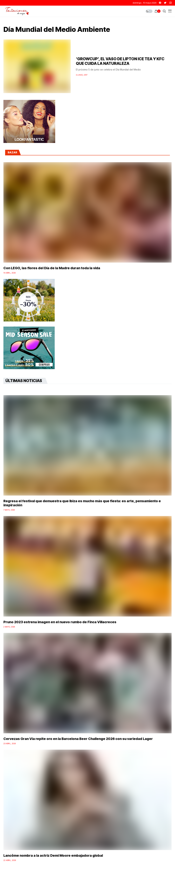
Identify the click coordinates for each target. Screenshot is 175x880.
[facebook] (160, 3)
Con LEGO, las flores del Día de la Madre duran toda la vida (51, 268)
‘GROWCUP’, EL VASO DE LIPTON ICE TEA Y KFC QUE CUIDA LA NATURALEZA (120, 61)
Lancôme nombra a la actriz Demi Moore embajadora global (53, 855)
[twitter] (165, 3)
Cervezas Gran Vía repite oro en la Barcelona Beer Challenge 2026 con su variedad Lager (78, 739)
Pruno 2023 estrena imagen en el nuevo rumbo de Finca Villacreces (59, 622)
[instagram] (170, 3)
